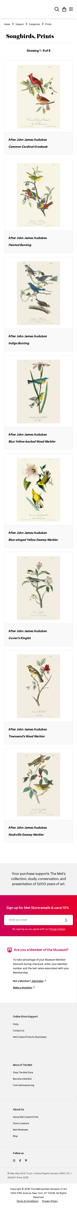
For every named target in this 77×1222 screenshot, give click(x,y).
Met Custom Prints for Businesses (29, 1037)
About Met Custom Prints (25, 1117)
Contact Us (18, 1030)
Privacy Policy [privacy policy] (50, 1201)
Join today (37, 981)
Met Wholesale (20, 1129)
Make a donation (22, 988)
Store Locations (21, 1123)
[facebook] (20, 1160)
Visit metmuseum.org (23, 1085)
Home (7, 24)
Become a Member (22, 1078)
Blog (15, 1136)
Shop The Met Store (23, 1072)
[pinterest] (26, 1160)
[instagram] (14, 1160)
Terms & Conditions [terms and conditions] (27, 1201)
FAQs (15, 1024)
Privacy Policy (57, 929)
